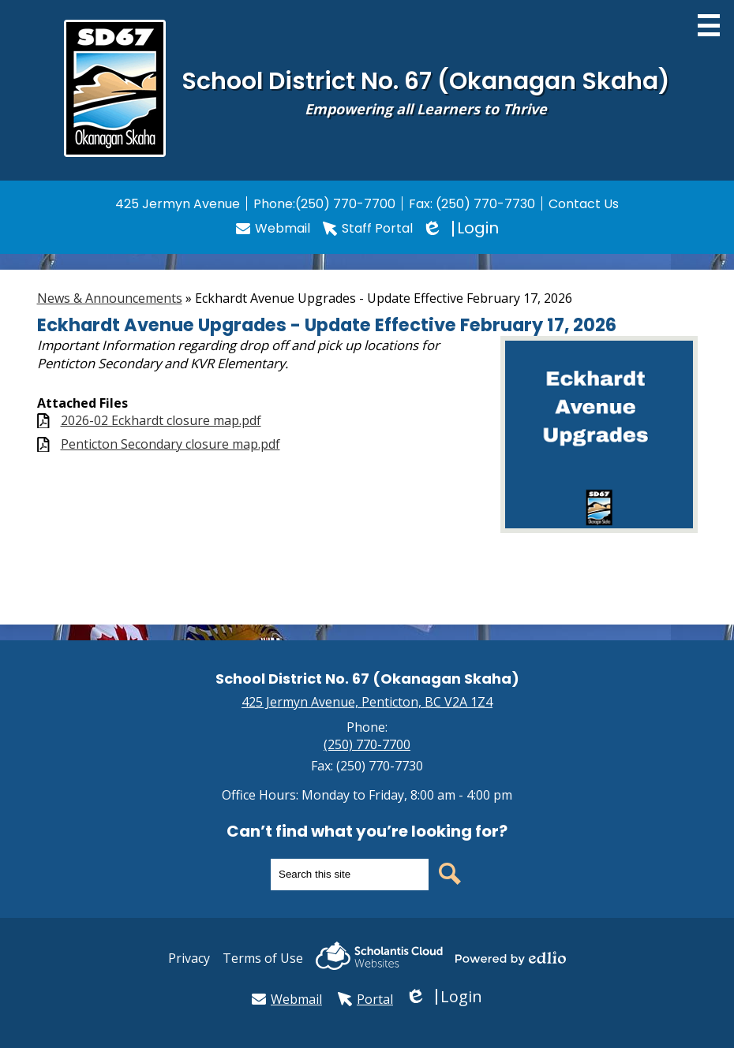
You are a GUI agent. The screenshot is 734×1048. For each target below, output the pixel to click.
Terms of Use (263, 958)
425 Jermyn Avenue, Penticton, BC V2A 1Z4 (367, 701)
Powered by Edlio (510, 958)
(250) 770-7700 (345, 204)
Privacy (189, 958)
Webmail (273, 228)
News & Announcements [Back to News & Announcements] (109, 298)
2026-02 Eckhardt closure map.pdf (161, 420)
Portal (365, 999)
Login (462, 228)
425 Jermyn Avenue (177, 204)
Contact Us (584, 204)
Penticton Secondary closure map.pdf (170, 444)
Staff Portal (368, 228)
